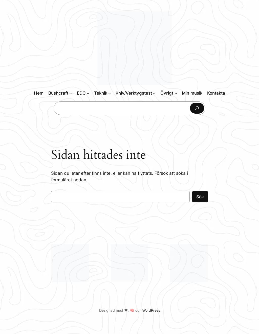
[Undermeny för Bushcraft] (70, 93)
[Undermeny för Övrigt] (176, 93)
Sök (200, 196)
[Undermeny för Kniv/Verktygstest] (154, 93)
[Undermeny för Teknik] (109, 93)
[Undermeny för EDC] (88, 93)
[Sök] (197, 108)
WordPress (151, 310)
